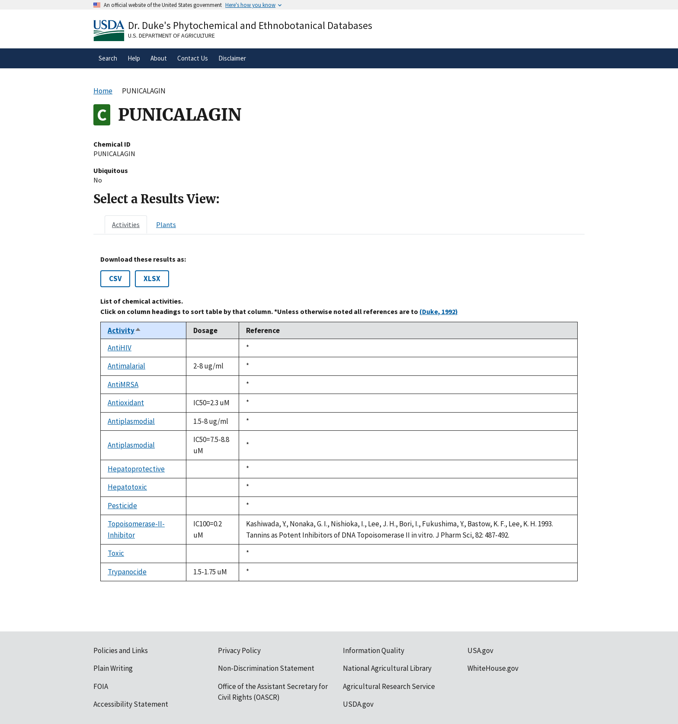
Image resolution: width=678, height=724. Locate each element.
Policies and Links (120, 650)
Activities (126, 224)
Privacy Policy (239, 650)
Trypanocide (127, 572)
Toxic (116, 553)
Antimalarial (126, 366)
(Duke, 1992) (438, 311)
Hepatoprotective (136, 469)
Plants (166, 224)
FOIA (100, 686)
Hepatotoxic (127, 487)
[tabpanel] (339, 418)
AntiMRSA (123, 384)
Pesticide (122, 505)
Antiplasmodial (131, 421)
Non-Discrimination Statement (266, 668)
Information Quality (373, 650)
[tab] (126, 224)
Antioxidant (126, 402)
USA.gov (480, 650)
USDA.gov (358, 704)
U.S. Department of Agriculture (171, 35)
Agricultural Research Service (389, 686)
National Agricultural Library (387, 668)
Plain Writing (113, 668)
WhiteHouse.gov (492, 668)
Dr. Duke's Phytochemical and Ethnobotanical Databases (250, 25)
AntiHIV (119, 347)
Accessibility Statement (130, 704)
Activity (124, 330)
